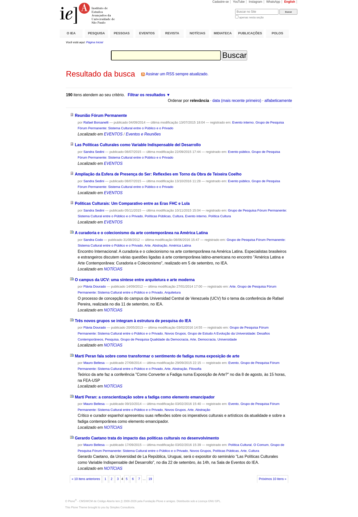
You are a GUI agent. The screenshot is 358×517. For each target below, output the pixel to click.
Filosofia (195, 369)
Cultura (178, 216)
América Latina (180, 245)
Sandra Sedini (93, 152)
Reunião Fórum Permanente (101, 115)
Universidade (227, 339)
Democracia (207, 339)
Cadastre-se (220, 1)
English (289, 1)
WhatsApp (273, 1)
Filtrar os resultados (146, 95)
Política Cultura (219, 216)
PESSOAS (122, 33)
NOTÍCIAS (197, 33)
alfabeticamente (278, 100)
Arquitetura (172, 292)
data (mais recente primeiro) (236, 100)
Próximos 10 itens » (272, 479)
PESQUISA (96, 33)
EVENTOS (147, 33)
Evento (233, 363)
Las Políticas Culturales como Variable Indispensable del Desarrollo (138, 145)
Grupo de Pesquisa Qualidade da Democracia (154, 339)
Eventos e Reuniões (143, 134)
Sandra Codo (93, 240)
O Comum (260, 445)
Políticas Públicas (158, 216)
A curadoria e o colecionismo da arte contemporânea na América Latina (141, 233)
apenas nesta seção (251, 17)
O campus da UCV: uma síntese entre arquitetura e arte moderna (135, 280)
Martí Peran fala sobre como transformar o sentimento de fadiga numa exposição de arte (157, 356)
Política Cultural (240, 445)
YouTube (239, 1)
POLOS (277, 33)
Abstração (159, 245)
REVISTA (172, 33)
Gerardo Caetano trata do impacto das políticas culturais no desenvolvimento (147, 438)
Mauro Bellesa (93, 363)
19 (150, 479)
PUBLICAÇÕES (250, 33)
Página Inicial (94, 42)
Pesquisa (112, 339)
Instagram (255, 1)
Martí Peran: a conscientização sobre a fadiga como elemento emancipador (145, 397)
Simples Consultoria (122, 507)
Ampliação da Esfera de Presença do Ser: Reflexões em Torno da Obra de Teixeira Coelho (158, 174)
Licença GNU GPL (209, 501)
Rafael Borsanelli (95, 122)
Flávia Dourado (94, 286)
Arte (147, 245)
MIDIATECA (223, 33)
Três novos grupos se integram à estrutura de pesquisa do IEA (133, 321)
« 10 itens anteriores (86, 479)
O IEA (71, 33)
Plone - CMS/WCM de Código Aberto (91, 501)
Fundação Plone (153, 501)
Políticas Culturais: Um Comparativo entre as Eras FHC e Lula (132, 203)
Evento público (239, 152)
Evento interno (243, 122)
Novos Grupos (175, 333)
